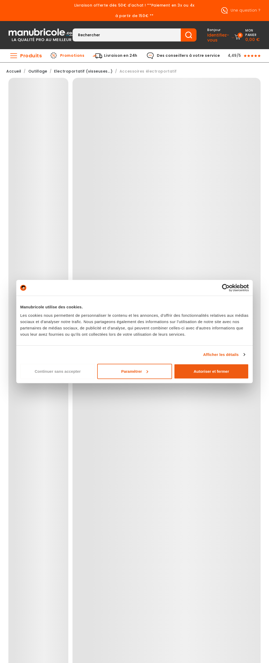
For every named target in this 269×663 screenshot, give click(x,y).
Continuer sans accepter (58, 371)
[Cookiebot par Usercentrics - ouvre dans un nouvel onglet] (226, 288)
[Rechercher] (127, 35)
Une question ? (240, 10)
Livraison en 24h (120, 55)
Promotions (72, 55)
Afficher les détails (221, 354)
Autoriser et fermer (211, 371)
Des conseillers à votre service (188, 55)
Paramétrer (134, 371)
